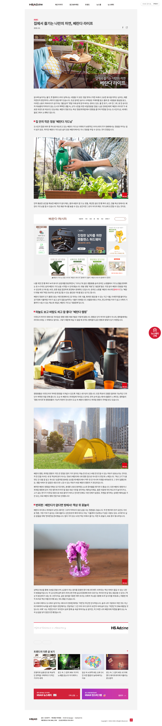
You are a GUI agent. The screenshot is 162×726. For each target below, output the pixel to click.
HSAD (33, 718)
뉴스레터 (111, 4)
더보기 (127, 651)
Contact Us (78, 717)
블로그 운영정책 (45, 717)
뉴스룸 (99, 4)
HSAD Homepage (68, 717)
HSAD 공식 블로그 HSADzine (36, 4)
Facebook (122, 27)
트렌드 (87, 4)
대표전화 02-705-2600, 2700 (49, 720)
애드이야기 (59, 4)
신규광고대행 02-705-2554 (66, 720)
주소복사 (126, 27)
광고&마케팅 (74, 4)
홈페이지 (116, 289)
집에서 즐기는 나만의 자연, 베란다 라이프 (63, 23)
